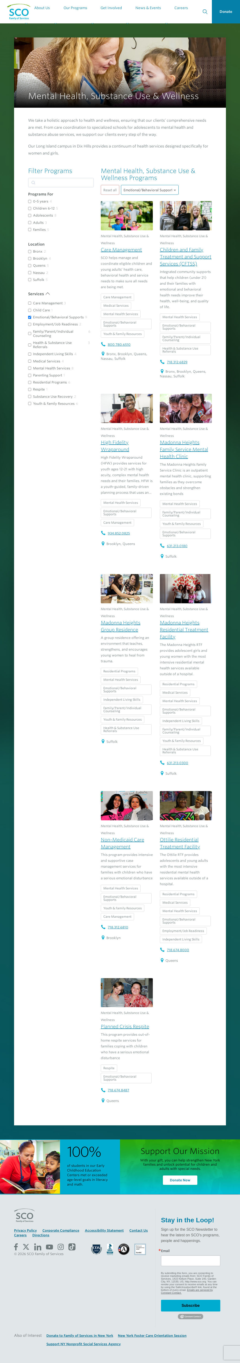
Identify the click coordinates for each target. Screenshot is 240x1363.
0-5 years (40, 201)
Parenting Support (47, 375)
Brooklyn (40, 258)
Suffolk (38, 280)
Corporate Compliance (60, 1230)
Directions (40, 1235)
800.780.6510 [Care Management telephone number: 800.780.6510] (116, 344)
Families (39, 230)
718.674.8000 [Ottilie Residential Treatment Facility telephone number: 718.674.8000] (174, 950)
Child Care (41, 310)
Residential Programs (50, 382)
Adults (38, 223)
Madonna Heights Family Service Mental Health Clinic (184, 449)
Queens (39, 265)
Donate (226, 12)
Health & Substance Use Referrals (52, 345)
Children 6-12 (44, 208)
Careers (20, 1235)
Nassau (39, 273)
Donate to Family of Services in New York (79, 1335)
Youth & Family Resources (54, 403)
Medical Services (46, 361)
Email (165, 1250)
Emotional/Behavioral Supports (58, 317)
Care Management (48, 303)
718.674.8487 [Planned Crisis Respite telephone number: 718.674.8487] (115, 1090)
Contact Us (138, 1230)
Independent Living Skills (53, 354)
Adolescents (43, 215)
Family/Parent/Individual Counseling (53, 334)
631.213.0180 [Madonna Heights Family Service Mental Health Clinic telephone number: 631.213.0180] (174, 546)
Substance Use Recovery (53, 396)
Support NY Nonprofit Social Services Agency (83, 1344)
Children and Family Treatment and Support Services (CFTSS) (185, 257)
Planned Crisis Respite (125, 1026)
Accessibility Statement (104, 1230)
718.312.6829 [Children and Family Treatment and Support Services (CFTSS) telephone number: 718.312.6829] (174, 362)
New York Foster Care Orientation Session (152, 1335)
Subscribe (191, 1306)
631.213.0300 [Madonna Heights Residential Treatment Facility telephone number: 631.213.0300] (174, 763)
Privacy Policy (25, 1230)
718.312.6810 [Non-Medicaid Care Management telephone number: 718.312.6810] (114, 927)
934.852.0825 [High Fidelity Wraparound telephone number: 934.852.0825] (115, 533)
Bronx (37, 251)
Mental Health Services (51, 368)
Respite (39, 389)
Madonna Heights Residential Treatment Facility (184, 630)
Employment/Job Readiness (55, 324)
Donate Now (180, 1180)
